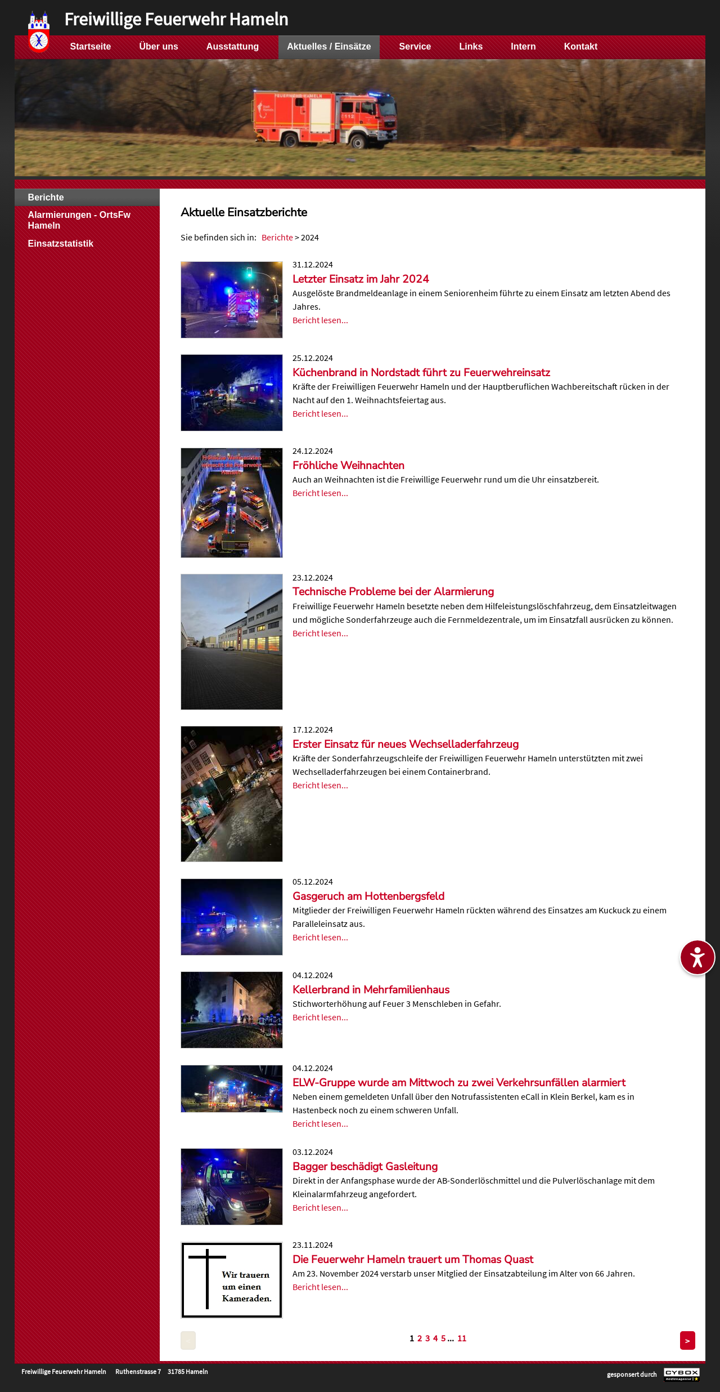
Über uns (159, 46)
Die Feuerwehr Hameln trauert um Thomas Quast (412, 1259)
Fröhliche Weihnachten (348, 465)
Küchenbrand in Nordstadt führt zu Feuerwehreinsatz (421, 372)
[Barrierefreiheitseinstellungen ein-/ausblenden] (697, 957)
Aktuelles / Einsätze (329, 46)
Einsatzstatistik (60, 243)
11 (461, 1338)
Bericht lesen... (320, 319)
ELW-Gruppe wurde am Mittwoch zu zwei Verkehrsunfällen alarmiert (459, 1083)
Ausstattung (232, 46)
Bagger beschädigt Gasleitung (365, 1166)
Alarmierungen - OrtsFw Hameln (79, 220)
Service (415, 46)
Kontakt (581, 46)
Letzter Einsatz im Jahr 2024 (360, 279)
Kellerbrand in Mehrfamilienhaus (370, 990)
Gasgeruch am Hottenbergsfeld (368, 896)
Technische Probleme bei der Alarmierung (393, 592)
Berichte (277, 237)
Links (471, 46)
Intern (523, 46)
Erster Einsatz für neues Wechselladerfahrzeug (405, 744)
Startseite (90, 46)
